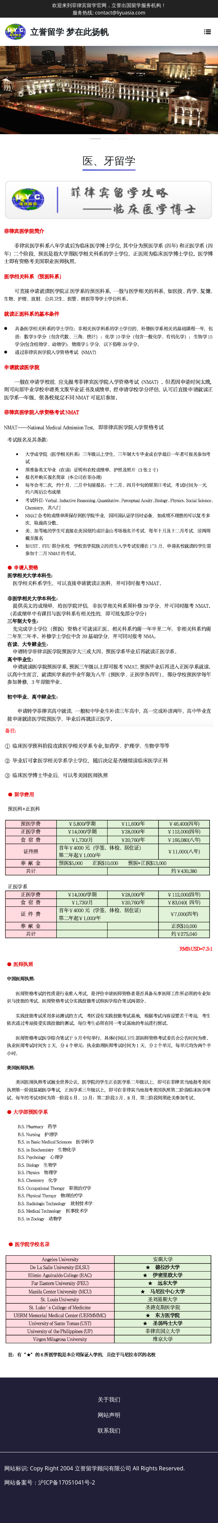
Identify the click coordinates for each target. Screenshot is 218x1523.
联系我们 (109, 1430)
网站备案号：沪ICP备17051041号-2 (49, 1482)
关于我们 (109, 1399)
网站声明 (109, 1415)
